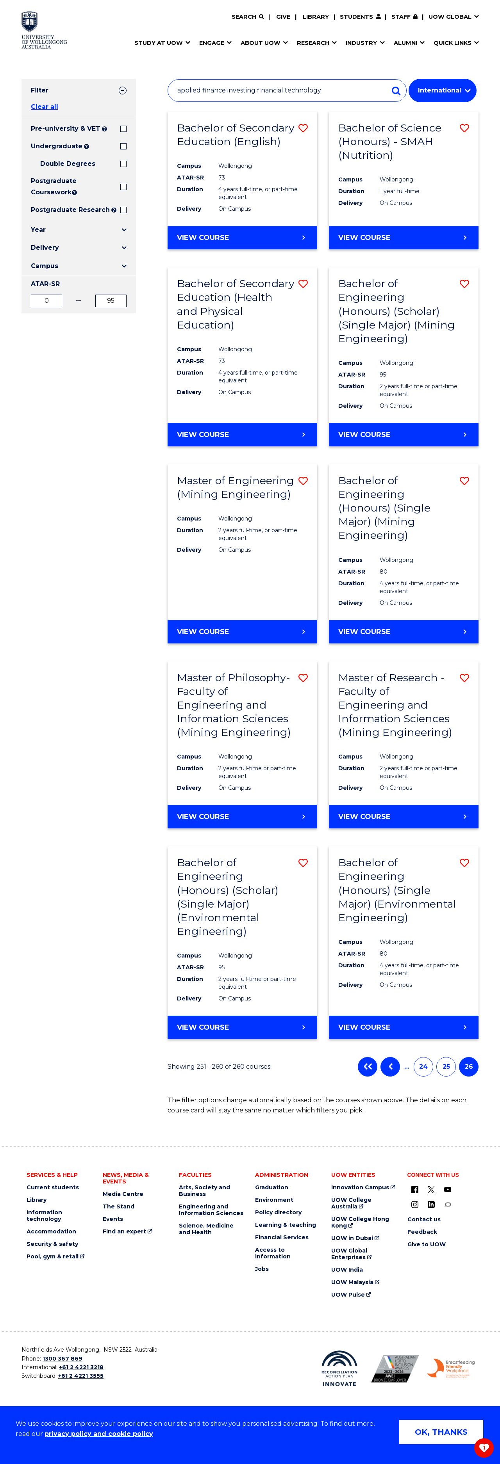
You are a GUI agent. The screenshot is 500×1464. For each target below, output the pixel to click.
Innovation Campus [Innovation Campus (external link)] (360, 1187)
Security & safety (52, 1244)
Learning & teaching (285, 1225)
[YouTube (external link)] (447, 1189)
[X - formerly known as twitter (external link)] (431, 1189)
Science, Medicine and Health (206, 1229)
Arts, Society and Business (204, 1190)
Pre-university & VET (65, 128)
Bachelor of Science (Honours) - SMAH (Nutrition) (389, 141)
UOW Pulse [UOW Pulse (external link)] (348, 1295)
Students (356, 16)
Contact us (424, 1219)
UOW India (347, 1270)
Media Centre (123, 1194)
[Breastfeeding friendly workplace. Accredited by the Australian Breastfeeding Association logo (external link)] (451, 1368)
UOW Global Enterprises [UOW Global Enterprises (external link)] (349, 1254)
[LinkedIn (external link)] (431, 1204)
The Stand (118, 1206)
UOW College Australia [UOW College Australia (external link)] (351, 1203)
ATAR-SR (45, 284)
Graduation (271, 1187)
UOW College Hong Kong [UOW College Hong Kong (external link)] (360, 1222)
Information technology (44, 1215)
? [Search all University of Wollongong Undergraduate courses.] (86, 146)
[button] (303, 128)
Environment (274, 1200)
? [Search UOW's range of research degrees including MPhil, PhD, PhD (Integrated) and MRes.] (113, 210)
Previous (390, 1067)
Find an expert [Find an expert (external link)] (124, 1231)
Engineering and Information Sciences (211, 1210)
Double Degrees (67, 163)
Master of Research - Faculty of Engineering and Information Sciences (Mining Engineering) (395, 705)
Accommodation (51, 1231)
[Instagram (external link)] (414, 1204)
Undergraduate (56, 146)
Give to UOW (426, 1244)
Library (316, 16)
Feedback (422, 1232)
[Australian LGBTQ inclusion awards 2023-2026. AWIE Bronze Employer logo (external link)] (395, 1368)
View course (203, 237)
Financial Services (282, 1237)
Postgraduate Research (70, 209)
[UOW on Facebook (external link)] (414, 1189)
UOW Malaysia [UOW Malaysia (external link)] (352, 1282)
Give (283, 16)
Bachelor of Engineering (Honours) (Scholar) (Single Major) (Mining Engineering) (396, 311)
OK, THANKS (441, 1432)
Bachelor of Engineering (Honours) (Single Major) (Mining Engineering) (384, 508)
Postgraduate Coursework (50, 186)
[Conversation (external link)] (447, 1204)
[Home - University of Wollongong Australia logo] (44, 30)
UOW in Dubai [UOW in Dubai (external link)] (352, 1238)
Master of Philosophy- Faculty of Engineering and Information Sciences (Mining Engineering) (234, 705)
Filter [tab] (39, 90)
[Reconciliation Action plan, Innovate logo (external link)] (340, 1368)
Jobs (262, 1269)
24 (423, 1066)
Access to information (273, 1253)
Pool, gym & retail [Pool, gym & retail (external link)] (53, 1256)
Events (113, 1219)
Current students (53, 1187)
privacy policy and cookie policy (99, 1433)
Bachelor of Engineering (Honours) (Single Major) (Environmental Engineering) (397, 890)
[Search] (248, 17)
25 (446, 1066)
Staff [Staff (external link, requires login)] (401, 16)
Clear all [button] (44, 106)
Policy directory (278, 1212)
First (367, 1067)
